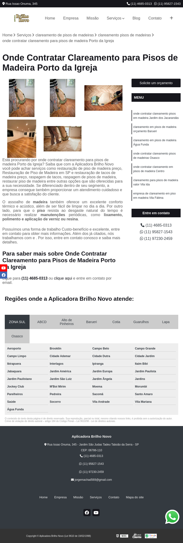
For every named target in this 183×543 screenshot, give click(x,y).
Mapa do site (134, 497)
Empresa (70, 18)
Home (50, 18)
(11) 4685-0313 (139, 3)
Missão (92, 18)
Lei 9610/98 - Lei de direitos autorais (95, 421)
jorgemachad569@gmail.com (91, 479)
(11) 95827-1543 (167, 3)
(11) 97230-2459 (156, 239)
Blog (136, 18)
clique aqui (63, 278)
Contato (155, 18)
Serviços (114, 18)
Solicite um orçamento (156, 83)
